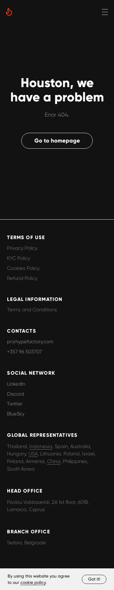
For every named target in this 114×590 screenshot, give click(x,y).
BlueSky (15, 414)
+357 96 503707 (24, 352)
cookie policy (33, 582)
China (53, 461)
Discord (15, 394)
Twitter (14, 404)
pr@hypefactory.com (30, 341)
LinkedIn (16, 384)
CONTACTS (21, 331)
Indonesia (40, 446)
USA (33, 454)
